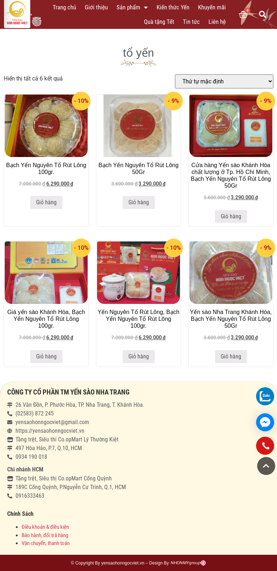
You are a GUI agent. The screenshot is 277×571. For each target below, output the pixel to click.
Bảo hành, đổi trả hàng (45, 535)
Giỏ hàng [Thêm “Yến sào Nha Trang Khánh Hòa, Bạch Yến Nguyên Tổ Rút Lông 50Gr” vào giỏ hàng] (231, 356)
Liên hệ (217, 21)
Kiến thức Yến (173, 7)
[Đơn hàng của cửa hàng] (224, 81)
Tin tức (191, 21)
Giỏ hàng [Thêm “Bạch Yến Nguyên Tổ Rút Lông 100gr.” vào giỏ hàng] (46, 202)
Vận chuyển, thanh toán (46, 543)
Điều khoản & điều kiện (45, 527)
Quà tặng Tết (159, 21)
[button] (266, 466)
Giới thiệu (96, 7)
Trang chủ (64, 7)
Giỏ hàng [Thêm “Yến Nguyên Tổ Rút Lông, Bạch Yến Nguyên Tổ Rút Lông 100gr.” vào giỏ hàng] (138, 356)
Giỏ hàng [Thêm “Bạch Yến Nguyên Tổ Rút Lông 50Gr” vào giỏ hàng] (138, 202)
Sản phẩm (132, 7)
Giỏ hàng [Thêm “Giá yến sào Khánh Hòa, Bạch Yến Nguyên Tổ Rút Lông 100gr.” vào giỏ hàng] (46, 356)
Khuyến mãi (212, 7)
